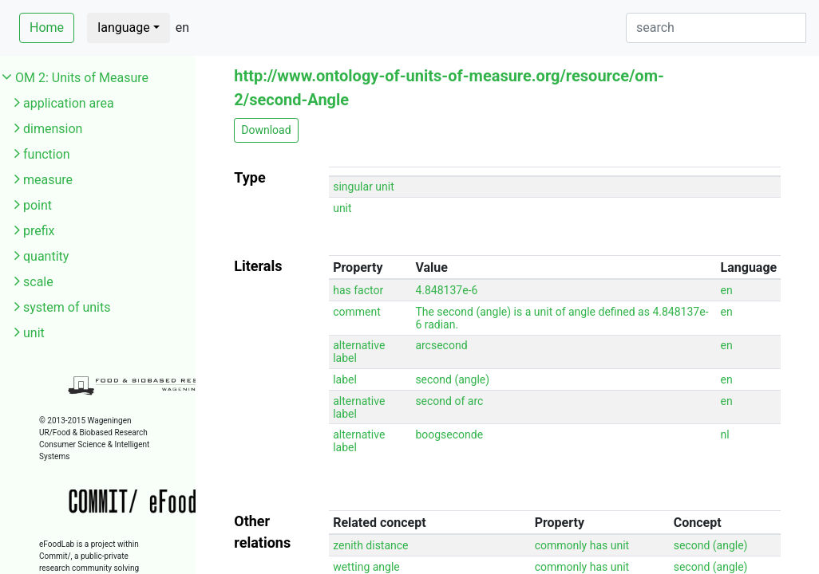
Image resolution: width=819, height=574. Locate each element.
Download (266, 130)
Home (47, 27)
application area (68, 103)
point (37, 205)
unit (34, 332)
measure (48, 179)
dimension (52, 128)
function (46, 154)
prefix (39, 230)
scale (38, 281)
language (123, 27)
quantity (46, 256)
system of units (67, 307)
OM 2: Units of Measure (81, 77)
